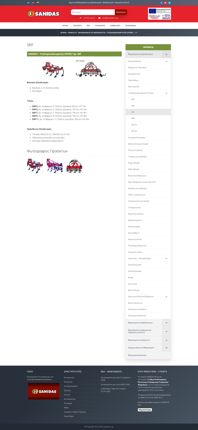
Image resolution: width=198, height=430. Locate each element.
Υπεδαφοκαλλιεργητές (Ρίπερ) (120, 33)
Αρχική (65, 26)
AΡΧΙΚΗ (63, 33)
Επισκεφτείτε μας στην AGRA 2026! (115, 385)
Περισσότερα (145, 410)
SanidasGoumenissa (43, 379)
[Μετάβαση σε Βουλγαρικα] (37, 3)
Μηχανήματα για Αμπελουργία (91, 33)
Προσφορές (100, 26)
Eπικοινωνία (131, 26)
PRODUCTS (72, 33)
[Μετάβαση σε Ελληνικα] (29, 3)
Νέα (88, 26)
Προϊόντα (77, 26)
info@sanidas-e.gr (110, 18)
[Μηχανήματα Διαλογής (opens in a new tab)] (148, 355)
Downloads (115, 26)
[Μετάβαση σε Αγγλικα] (33, 3)
